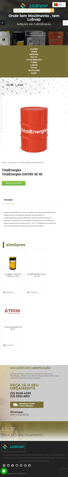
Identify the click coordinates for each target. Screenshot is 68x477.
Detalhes (9, 292)
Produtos (12, 163)
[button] (65, 22)
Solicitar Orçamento (14, 183)
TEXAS (34, 52)
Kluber (34, 49)
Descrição (8, 199)
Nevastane (34, 70)
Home (20, 85)
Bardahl (34, 54)
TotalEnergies (34, 60)
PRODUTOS (34, 33)
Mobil (34, 73)
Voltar (9, 85)
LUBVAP (34, 65)
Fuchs (34, 68)
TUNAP (34, 62)
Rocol (34, 57)
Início (4, 163)
